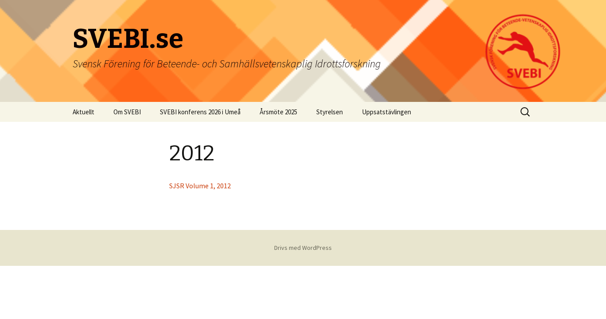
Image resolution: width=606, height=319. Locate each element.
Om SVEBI (127, 112)
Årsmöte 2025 (278, 112)
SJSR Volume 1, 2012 (200, 185)
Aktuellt (83, 112)
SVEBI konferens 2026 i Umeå (200, 112)
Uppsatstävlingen (386, 112)
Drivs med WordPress (303, 248)
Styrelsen (329, 112)
